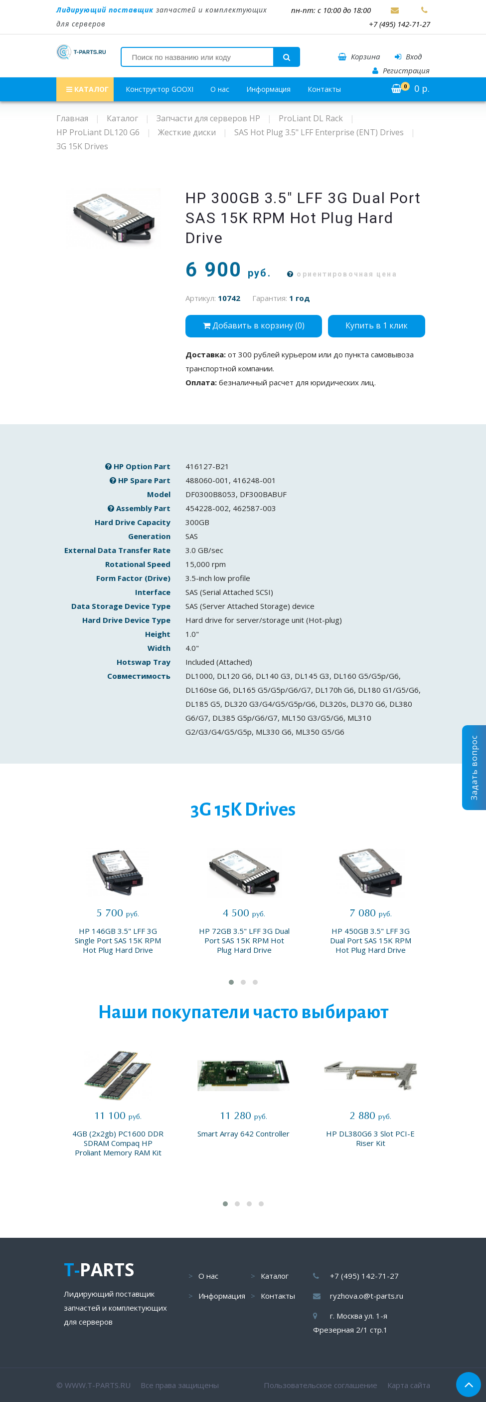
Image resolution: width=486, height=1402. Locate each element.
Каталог (275, 1276)
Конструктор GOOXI (159, 89)
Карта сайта (408, 1385)
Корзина (359, 56)
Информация (268, 89)
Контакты (324, 89)
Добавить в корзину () (254, 325)
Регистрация (401, 70)
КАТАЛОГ (87, 89)
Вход (408, 56)
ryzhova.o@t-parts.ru (366, 1296)
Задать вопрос (474, 767)
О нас (219, 89)
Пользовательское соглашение (320, 1385)
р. (410, 88)
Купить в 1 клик (376, 325)
